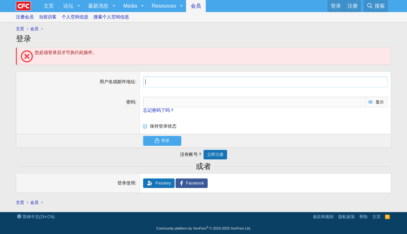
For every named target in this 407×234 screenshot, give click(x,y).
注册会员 (25, 16)
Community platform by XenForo (203, 228)
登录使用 (126, 182)
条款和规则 (323, 216)
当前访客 (48, 16)
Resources (164, 6)
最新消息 (98, 6)
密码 (130, 101)
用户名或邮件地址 (117, 81)
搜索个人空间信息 (111, 16)
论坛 (68, 6)
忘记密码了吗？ (158, 110)
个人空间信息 (75, 16)
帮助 (363, 216)
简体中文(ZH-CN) (36, 216)
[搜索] (375, 6)
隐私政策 (346, 216)
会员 (196, 6)
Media (130, 6)
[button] (78, 6)
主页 (49, 6)
